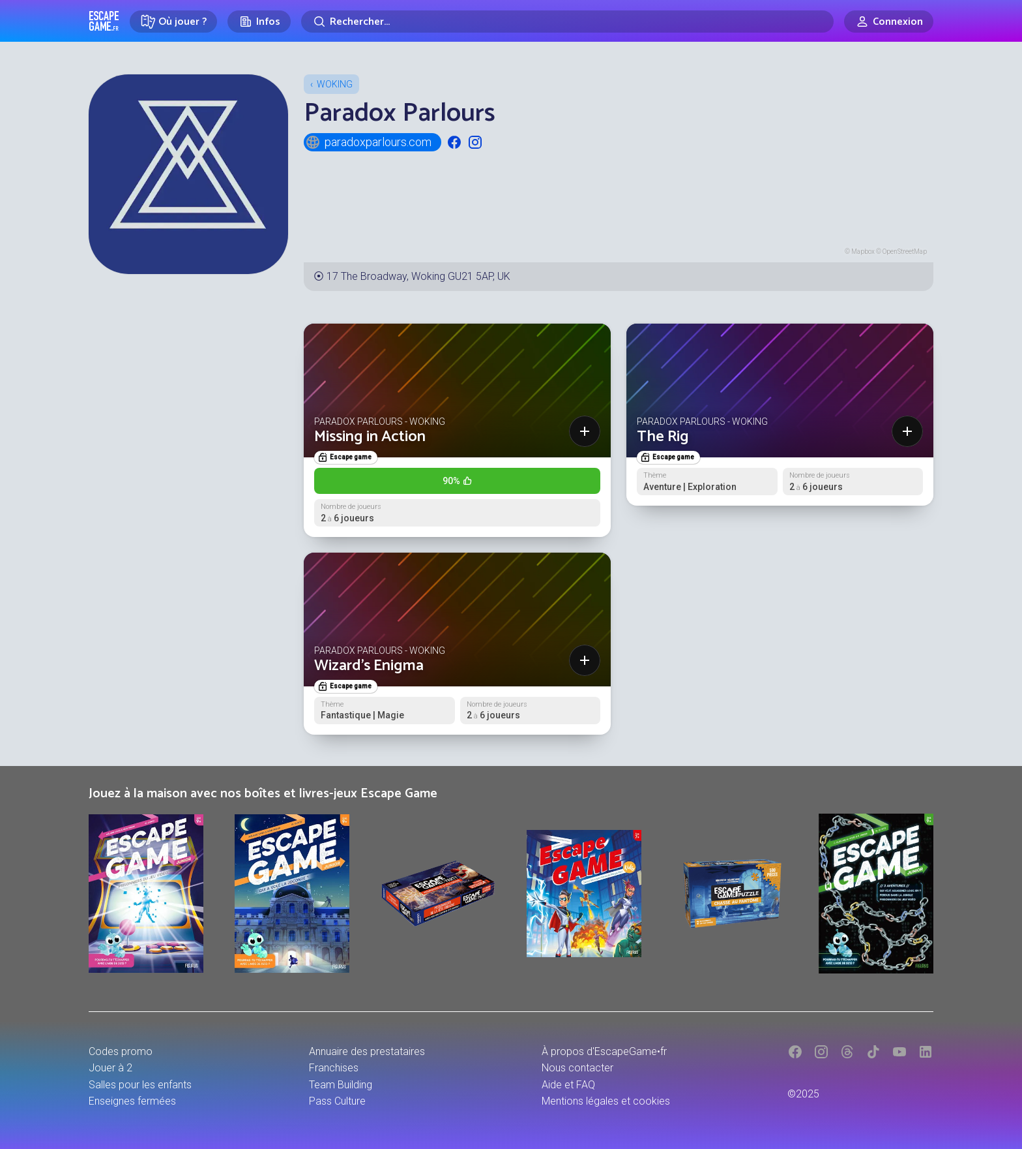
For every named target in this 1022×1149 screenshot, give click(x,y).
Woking (335, 84)
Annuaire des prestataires (367, 1051)
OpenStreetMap (905, 251)
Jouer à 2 (110, 1068)
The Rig (663, 437)
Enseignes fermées (132, 1101)
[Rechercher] (567, 21)
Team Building (340, 1085)
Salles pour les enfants (140, 1085)
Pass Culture (337, 1101)
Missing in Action (370, 437)
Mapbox (863, 251)
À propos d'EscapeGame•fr (604, 1051)
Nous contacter (577, 1068)
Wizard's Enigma (369, 666)
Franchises (333, 1068)
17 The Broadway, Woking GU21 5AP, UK (418, 276)
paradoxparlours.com (368, 142)
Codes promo (121, 1051)
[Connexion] (888, 21)
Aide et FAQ (568, 1085)
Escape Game (104, 20)
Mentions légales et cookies (606, 1101)
